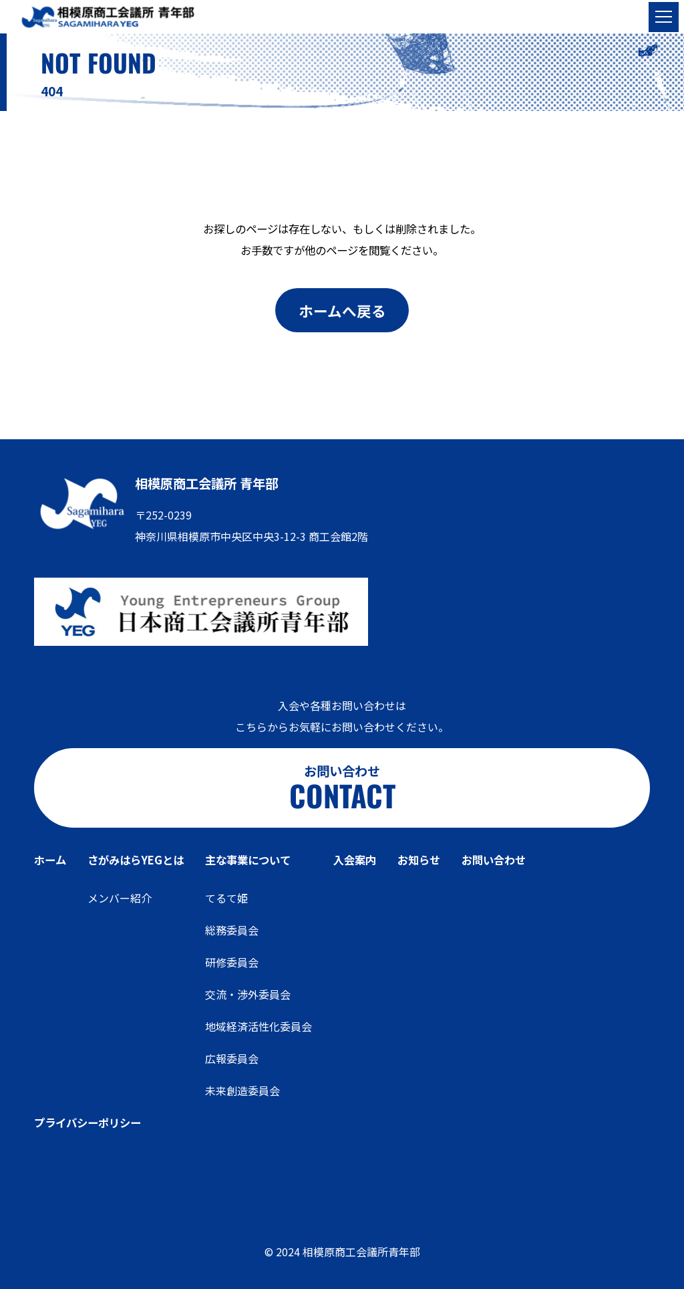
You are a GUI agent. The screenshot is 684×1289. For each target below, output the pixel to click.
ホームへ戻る (342, 310)
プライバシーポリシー (87, 1123)
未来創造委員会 (242, 1090)
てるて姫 (226, 898)
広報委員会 (232, 1058)
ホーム (50, 860)
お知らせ (418, 860)
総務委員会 (232, 930)
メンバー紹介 (120, 898)
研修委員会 (232, 962)
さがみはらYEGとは (136, 860)
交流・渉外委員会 (248, 994)
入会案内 (354, 860)
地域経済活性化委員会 (258, 1026)
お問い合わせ (494, 860)
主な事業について (248, 860)
